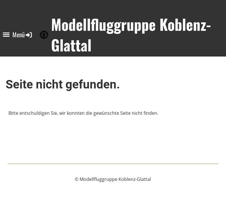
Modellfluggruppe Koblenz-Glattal (131, 34)
